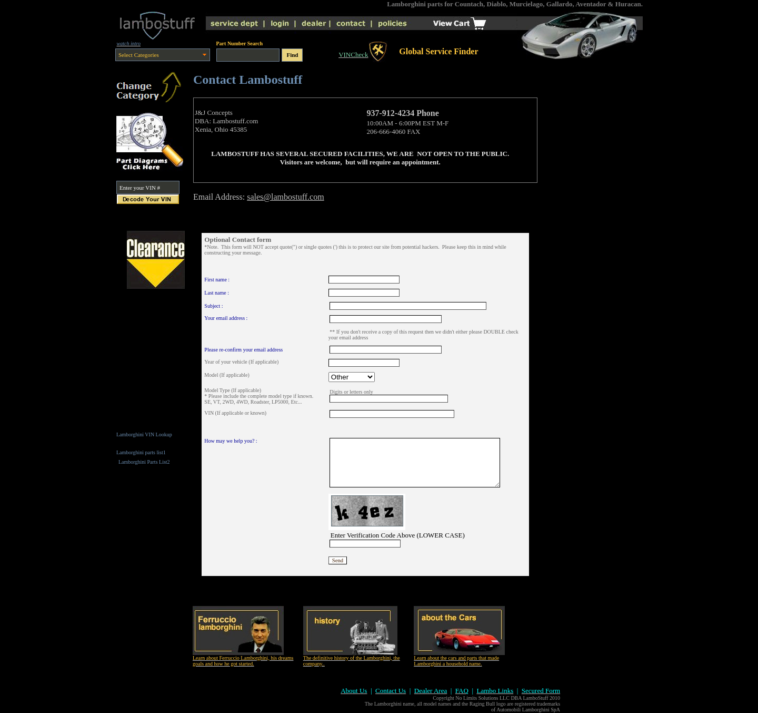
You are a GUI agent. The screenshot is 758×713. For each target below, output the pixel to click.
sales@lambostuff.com (285, 196)
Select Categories (138, 55)
